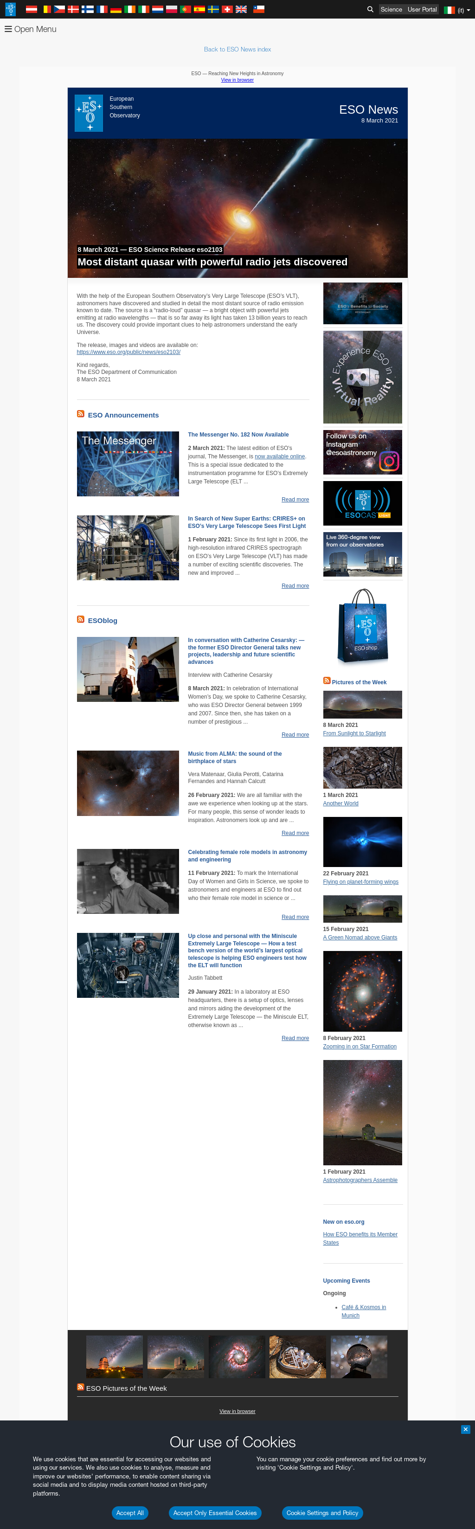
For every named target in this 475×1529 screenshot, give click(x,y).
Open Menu (31, 29)
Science (391, 9)
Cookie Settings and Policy (323, 1512)
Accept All (130, 1512)
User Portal (422, 9)
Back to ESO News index (237, 49)
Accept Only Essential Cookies (215, 1512)
